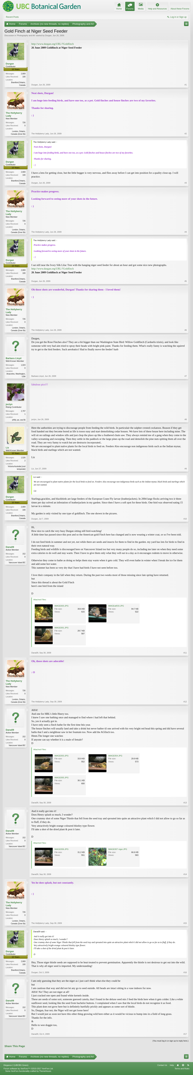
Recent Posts (12, 17)
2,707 (23, 411)
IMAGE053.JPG (61, 756)
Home (178, 1065)
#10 (185, 519)
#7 (186, 376)
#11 (185, 653)
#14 (185, 874)
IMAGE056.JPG (61, 849)
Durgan (48, 35)
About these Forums (180, 9)
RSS (188, 1065)
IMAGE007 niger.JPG (117, 849)
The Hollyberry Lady (14, 114)
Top (183, 1065)
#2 (186, 134)
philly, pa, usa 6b (18, 420)
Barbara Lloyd (13, 358)
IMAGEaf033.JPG (116, 606)
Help (172, 1065)
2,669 (23, 74)
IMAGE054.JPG (115, 756)
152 (23, 554)
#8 (186, 419)
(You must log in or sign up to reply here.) (171, 1041)
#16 (185, 972)
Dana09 (10, 547)
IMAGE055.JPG (61, 777)
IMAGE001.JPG (61, 628)
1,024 (23, 365)
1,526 (23, 458)
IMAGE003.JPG (61, 606)
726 (23, 123)
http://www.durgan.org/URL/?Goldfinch (52, 43)
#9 (186, 469)
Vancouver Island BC (17, 563)
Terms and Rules (182, 1068)
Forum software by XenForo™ (28, 1068)
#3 (186, 183)
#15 (185, 923)
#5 (186, 281)
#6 (186, 330)
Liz (7, 447)
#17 (185, 1034)
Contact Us (162, 1065)
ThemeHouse (45, 1071)
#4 (186, 232)
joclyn (9, 404)
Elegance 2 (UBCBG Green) (16, 1065)
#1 (186, 85)
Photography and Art (26, 35)
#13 (185, 803)
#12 (185, 702)
